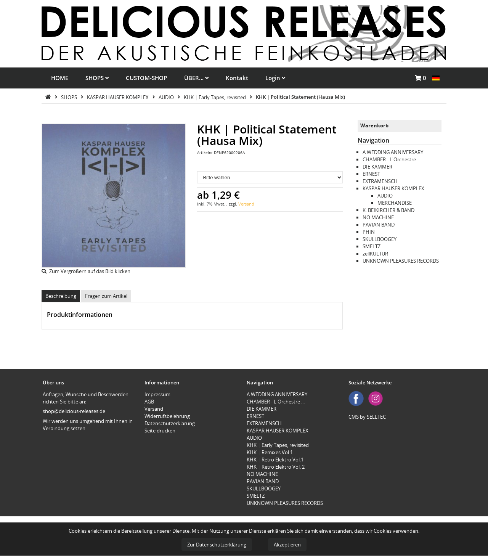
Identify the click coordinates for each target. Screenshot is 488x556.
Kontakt (237, 78)
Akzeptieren (287, 544)
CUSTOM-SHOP (146, 78)
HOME (59, 78)
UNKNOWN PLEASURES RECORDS (401, 260)
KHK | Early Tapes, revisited (215, 96)
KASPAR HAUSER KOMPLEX (118, 96)
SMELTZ (371, 246)
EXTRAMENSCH (380, 181)
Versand (246, 204)
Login (275, 78)
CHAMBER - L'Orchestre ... (392, 159)
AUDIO (167, 96)
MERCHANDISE (394, 202)
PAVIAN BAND (379, 224)
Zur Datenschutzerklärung (216, 544)
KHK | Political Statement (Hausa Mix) (300, 96)
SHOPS (97, 78)
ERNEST (371, 173)
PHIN (369, 231)
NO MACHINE (378, 217)
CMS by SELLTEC (367, 416)
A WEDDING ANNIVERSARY (393, 152)
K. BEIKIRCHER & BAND (388, 210)
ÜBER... (196, 78)
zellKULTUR (375, 253)
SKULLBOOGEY (379, 239)
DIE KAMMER (377, 166)
